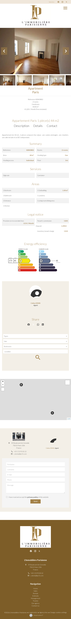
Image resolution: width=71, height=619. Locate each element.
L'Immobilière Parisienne (35, 560)
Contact (52, 126)
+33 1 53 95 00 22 (20, 451)
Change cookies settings (58, 612)
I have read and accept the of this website (29, 497)
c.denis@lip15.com (20, 454)
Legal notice (33, 612)
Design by (38, 615)
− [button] (2, 384)
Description (21, 126)
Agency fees (43, 612)
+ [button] (2, 381)
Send (35, 501)
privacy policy (32, 497)
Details (38, 126)
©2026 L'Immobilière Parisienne (15, 612)
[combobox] (35, 336)
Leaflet (68, 418)
